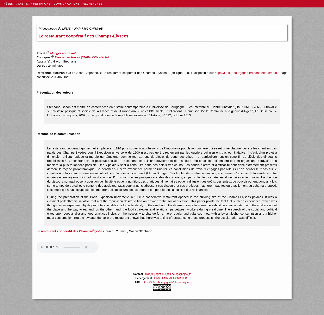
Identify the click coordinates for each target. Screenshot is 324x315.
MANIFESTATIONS (38, 3)
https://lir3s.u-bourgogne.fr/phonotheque (166, 282)
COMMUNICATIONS (67, 3)
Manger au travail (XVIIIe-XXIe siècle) (80, 57)
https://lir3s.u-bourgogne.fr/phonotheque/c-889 (247, 73)
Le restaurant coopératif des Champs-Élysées (84, 36)
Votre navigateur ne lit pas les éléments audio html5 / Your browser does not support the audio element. (68, 247)
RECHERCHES (92, 3)
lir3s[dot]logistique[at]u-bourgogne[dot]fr (168, 274)
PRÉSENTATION (12, 3)
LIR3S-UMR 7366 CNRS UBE (171, 278)
